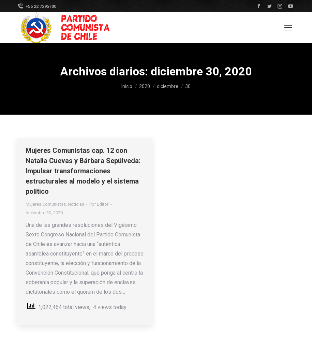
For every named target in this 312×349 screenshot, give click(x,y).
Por (98, 204)
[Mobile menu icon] (288, 27)
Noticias (76, 204)
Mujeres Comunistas (46, 204)
